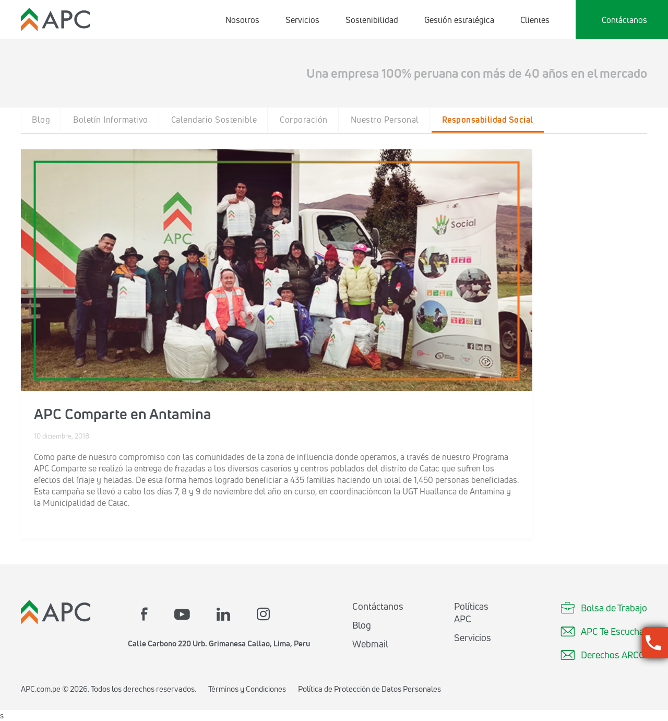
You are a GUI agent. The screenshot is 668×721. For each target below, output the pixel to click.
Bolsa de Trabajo (603, 608)
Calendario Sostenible (214, 119)
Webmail (370, 643)
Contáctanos (624, 20)
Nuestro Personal (385, 119)
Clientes (535, 20)
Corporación (304, 119)
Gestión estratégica (459, 20)
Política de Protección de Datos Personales (369, 688)
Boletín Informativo (110, 119)
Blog (41, 119)
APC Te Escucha (602, 631)
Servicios (302, 20)
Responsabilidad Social (487, 119)
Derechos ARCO (602, 655)
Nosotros (242, 20)
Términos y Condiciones (247, 688)
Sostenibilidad (371, 20)
